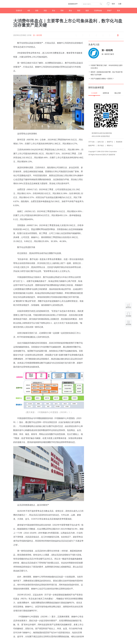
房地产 (109, 10)
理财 (62, 10)
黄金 (70, 10)
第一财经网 (37, 35)
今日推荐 (94, 93)
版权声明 (91, 145)
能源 (87, 10)
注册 (119, 4)
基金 (53, 10)
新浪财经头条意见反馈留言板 (102, 133)
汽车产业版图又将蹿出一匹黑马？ (102, 79)
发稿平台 (110, 142)
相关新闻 (128, 324)
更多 (118, 10)
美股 (45, 10)
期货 (78, 10)
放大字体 (86, 35)
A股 (28, 10)
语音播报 (72, 35)
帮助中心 (110, 145)
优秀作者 (106, 93)
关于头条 (91, 142)
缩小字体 (79, 35)
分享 (106, 35)
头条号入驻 (93, 44)
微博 (93, 35)
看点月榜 (117, 93)
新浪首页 (128, 306)
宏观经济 (19, 10)
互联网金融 (98, 10)
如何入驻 (101, 142)
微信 (99, 35)
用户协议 (101, 145)
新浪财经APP (73, 4)
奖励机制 (119, 142)
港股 (36, 10)
